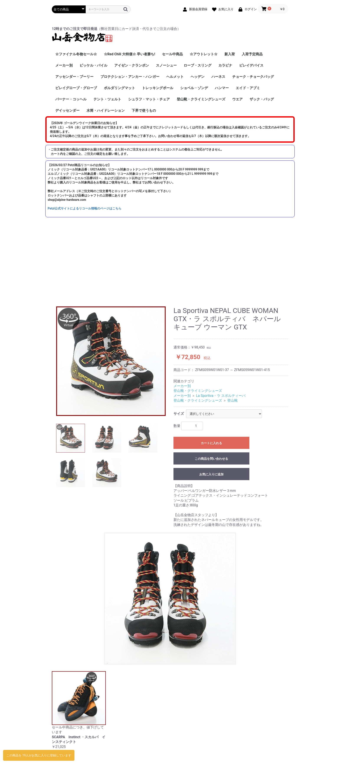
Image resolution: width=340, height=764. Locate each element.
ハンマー (222, 88)
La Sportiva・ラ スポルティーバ (220, 396)
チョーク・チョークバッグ (253, 77)
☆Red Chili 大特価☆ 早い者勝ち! (129, 54)
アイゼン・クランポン (131, 65)
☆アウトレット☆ (203, 54)
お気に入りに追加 (211, 474)
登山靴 (232, 400)
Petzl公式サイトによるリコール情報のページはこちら (84, 208)
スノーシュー (166, 65)
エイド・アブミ (248, 88)
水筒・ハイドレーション (106, 110)
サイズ (178, 414)
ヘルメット (175, 77)
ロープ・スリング (197, 65)
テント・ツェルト (107, 99)
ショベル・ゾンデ (194, 88)
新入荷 (229, 54)
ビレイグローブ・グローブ (76, 88)
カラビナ (225, 65)
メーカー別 (64, 65)
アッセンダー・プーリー (74, 77)
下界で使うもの (144, 110)
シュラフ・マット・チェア (149, 99)
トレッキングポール (157, 88)
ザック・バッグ (262, 99)
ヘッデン (197, 77)
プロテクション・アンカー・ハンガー (129, 77)
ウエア (237, 99)
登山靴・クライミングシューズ (201, 99)
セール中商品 (172, 54)
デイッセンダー (67, 110)
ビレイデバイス (251, 65)
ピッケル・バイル (93, 65)
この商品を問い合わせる (211, 458)
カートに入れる (211, 443)
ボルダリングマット (119, 88)
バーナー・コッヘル (71, 99)
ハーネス (218, 77)
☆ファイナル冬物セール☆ (76, 54)
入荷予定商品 (252, 54)
